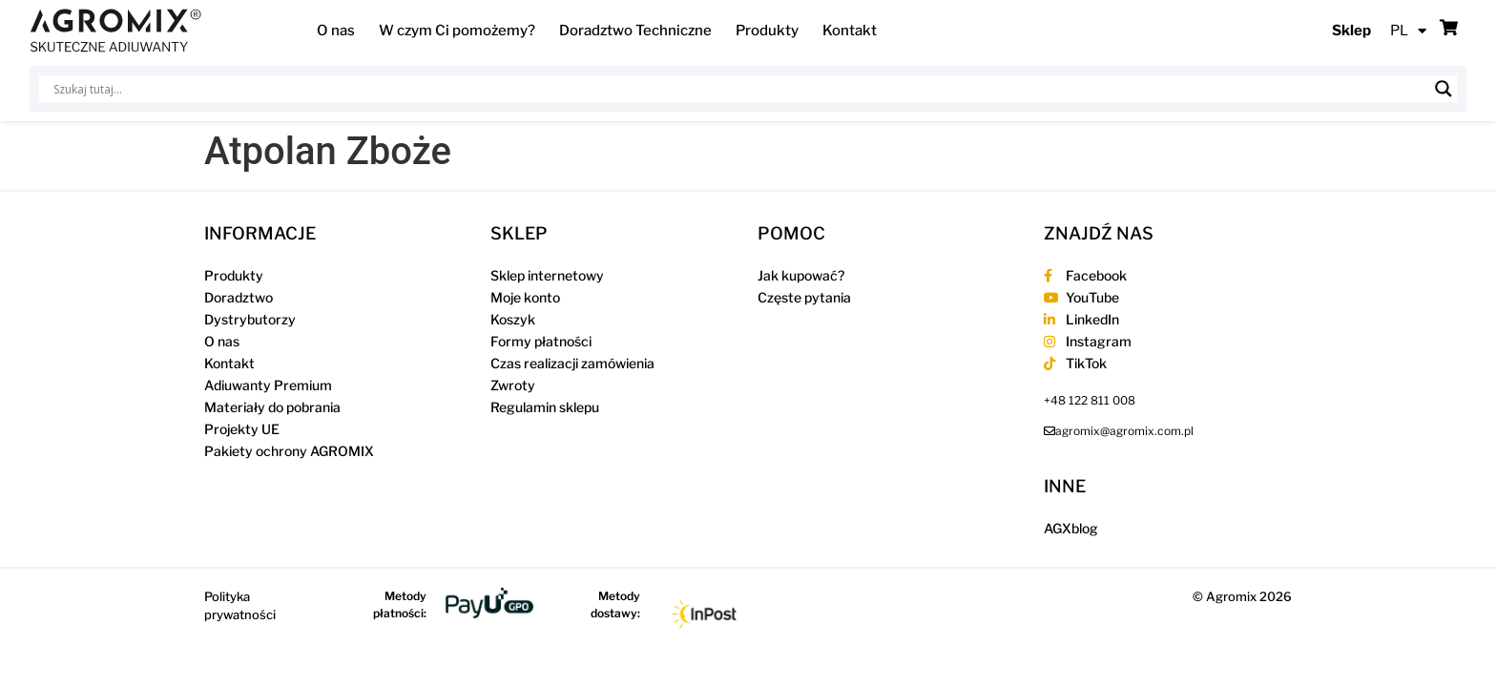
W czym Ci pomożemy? (457, 30)
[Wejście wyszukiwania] (738, 88)
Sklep (1351, 30)
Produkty (767, 30)
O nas (336, 30)
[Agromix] (115, 30)
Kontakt (849, 30)
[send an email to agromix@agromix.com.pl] (1119, 431)
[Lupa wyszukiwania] (1443, 88)
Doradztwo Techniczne (635, 30)
